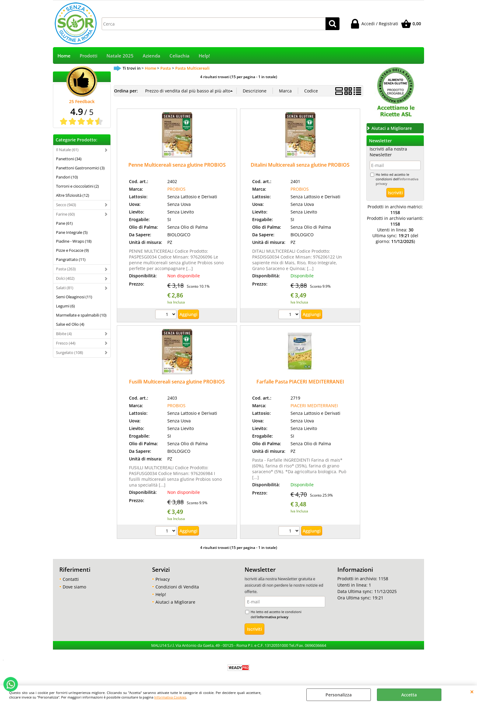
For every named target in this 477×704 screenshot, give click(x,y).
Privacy (162, 579)
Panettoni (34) (69, 158)
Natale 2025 (120, 56)
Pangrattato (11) (70, 259)
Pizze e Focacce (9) (72, 250)
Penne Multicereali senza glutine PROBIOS (177, 164)
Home (64, 56)
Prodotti (88, 56)
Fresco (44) (65, 343)
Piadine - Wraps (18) (74, 241)
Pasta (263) (66, 269)
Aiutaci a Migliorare (175, 602)
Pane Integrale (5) (72, 232)
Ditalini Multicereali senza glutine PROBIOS (300, 164)
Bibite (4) (64, 333)
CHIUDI (472, 691)
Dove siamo (74, 587)
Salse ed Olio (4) (70, 324)
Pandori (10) (67, 177)
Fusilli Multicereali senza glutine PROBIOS (177, 381)
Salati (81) (64, 287)
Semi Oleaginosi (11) (74, 297)
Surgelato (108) (69, 352)
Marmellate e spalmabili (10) (81, 315)
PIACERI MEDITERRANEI (314, 405)
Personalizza (339, 695)
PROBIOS (176, 189)
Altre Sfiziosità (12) (72, 195)
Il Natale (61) (67, 149)
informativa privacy (272, 617)
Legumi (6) (65, 306)
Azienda (151, 56)
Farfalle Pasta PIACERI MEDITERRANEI (300, 381)
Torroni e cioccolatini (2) (77, 186)
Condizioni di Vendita (177, 587)
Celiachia (179, 56)
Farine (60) (65, 214)
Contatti (71, 579)
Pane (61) (64, 223)
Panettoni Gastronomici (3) (80, 168)
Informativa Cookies (170, 697)
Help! (204, 56)
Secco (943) (66, 204)
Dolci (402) (65, 278)
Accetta (409, 695)
